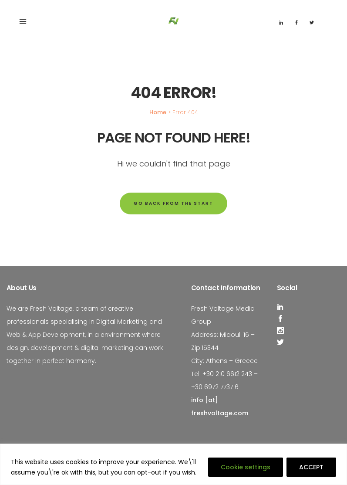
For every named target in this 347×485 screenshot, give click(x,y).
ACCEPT (311, 467)
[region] (173, 464)
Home (157, 112)
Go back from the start (173, 203)
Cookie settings (245, 467)
